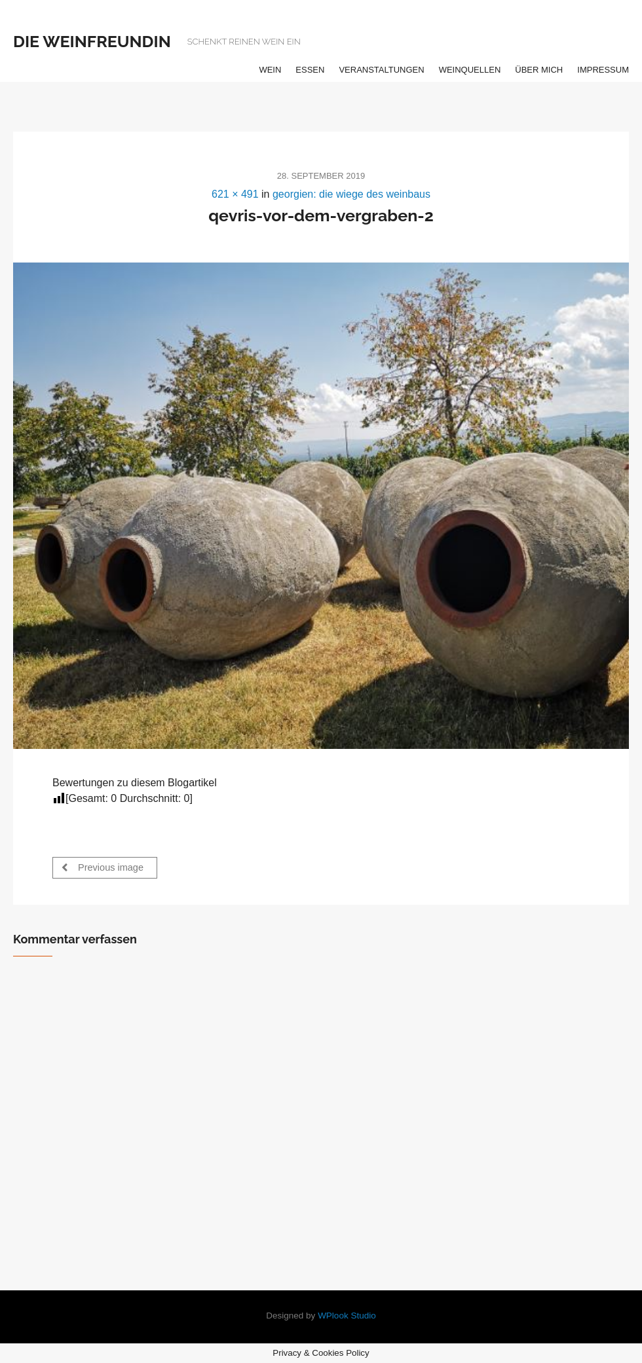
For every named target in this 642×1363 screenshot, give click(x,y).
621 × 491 (235, 194)
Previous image (102, 867)
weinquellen (470, 70)
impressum (603, 70)
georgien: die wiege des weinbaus (351, 194)
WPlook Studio (347, 1315)
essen (309, 70)
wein (270, 70)
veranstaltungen (381, 70)
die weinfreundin (92, 41)
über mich (539, 70)
